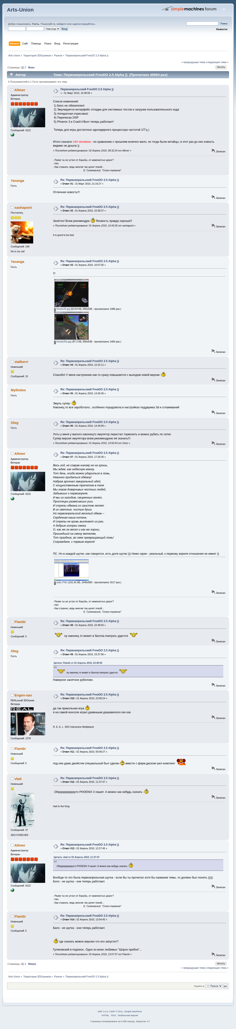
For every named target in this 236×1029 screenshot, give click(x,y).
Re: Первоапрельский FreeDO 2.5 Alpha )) (89, 180)
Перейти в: (199, 986)
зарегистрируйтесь (83, 24)
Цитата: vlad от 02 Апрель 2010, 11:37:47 (77, 857)
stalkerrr (21, 362)
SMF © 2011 (116, 1011)
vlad (18, 779)
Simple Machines (133, 1011)
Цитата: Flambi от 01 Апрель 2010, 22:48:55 (78, 663)
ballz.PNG (61, 582)
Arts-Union (20, 10)
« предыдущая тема (193, 62)
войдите (61, 24)
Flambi (20, 622)
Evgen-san (23, 695)
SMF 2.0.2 (103, 1011)
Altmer (19, 90)
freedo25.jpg (62, 308)
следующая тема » (217, 62)
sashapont (23, 207)
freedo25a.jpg (62, 341)
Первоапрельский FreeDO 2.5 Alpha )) (86, 89)
